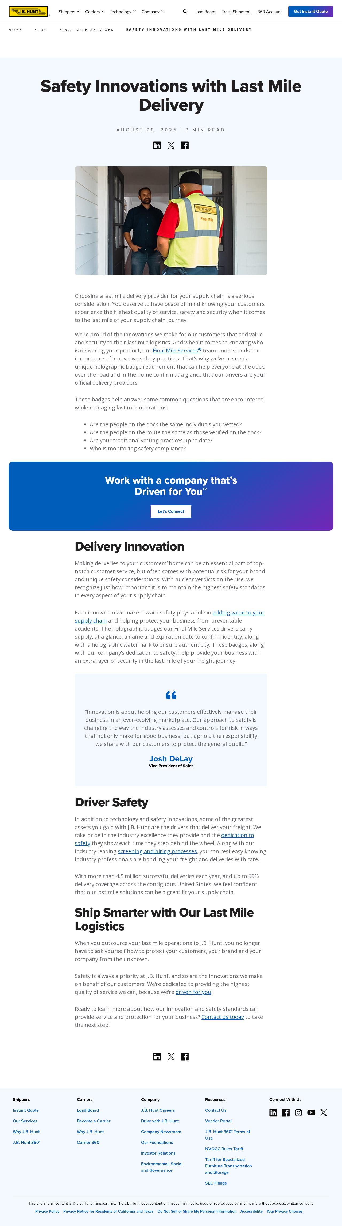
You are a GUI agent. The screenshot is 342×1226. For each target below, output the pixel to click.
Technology (123, 11)
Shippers (69, 11)
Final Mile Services (177, 350)
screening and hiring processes (157, 851)
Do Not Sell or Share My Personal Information (197, 1211)
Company (153, 11)
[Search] (185, 11)
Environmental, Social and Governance (161, 1167)
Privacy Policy (47, 1211)
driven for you (193, 992)
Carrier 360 (88, 1142)
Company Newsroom (161, 1132)
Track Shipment (236, 11)
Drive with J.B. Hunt (160, 1121)
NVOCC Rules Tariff (224, 1149)
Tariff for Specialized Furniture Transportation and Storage (228, 1165)
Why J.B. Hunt (26, 1132)
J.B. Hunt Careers (158, 1110)
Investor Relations (158, 1153)
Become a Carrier (94, 1121)
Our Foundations (157, 1142)
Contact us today (222, 1016)
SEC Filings (216, 1183)
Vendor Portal (218, 1121)
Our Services (25, 1121)
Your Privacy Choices (285, 1211)
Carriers (94, 11)
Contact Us (216, 1110)
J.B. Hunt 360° (26, 1142)
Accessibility (251, 1211)
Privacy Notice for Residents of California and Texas (108, 1211)
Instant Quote (26, 1110)
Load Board (204, 11)
